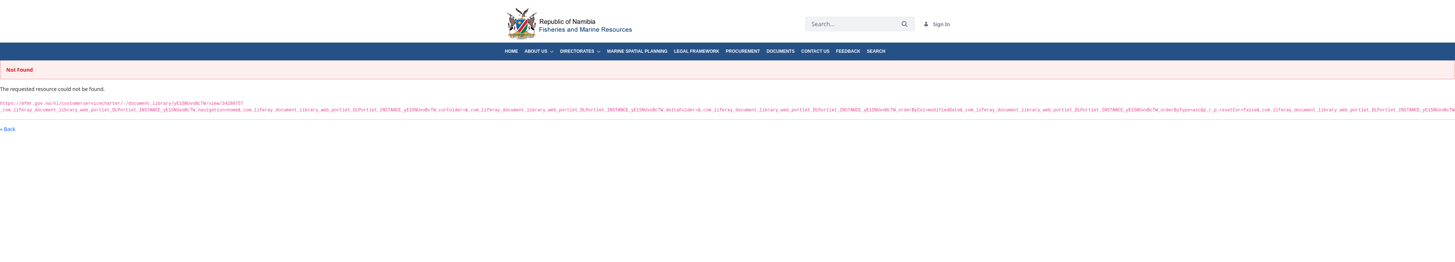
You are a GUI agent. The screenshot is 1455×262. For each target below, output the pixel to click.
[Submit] (904, 24)
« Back (7, 129)
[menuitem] (515, 49)
